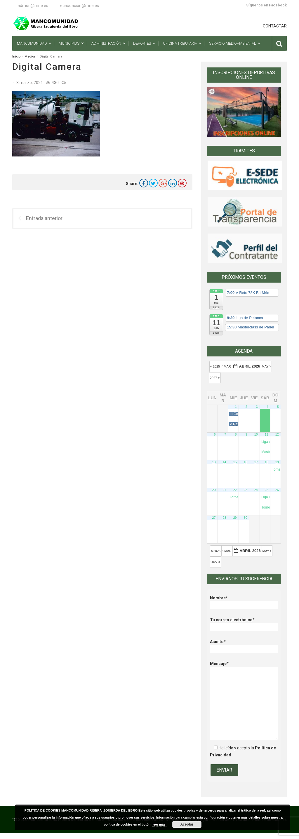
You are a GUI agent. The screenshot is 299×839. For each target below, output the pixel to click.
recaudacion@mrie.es (79, 5)
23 (245, 490)
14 (224, 462)
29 (235, 517)
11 (266, 434)
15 (235, 462)
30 (245, 517)
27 (214, 517)
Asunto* (244, 645)
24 (256, 490)
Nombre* (244, 602)
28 (224, 517)
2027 (215, 378)
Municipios (69, 43)
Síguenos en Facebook (266, 5)
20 (214, 490)
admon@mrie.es (33, 5)
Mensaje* (244, 667)
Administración (106, 43)
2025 (215, 366)
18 (266, 462)
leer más (159, 824)
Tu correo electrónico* (244, 623)
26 (277, 490)
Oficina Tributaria (180, 43)
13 (214, 462)
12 (277, 434)
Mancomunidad (32, 43)
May (267, 366)
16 (245, 462)
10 (256, 434)
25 (266, 490)
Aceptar (187, 824)
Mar (227, 366)
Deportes (142, 43)
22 (235, 490)
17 (256, 462)
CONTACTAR (275, 26)
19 (277, 462)
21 (224, 490)
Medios (30, 56)
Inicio (16, 56)
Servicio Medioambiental (232, 43)
